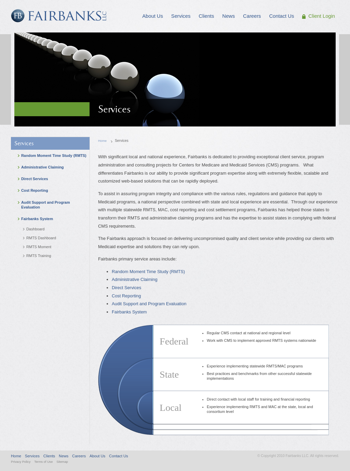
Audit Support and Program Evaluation (149, 303)
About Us (97, 456)
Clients (49, 456)
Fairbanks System (129, 311)
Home (102, 141)
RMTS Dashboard (41, 238)
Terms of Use (43, 461)
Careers (79, 456)
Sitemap (62, 461)
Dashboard (35, 229)
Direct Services (126, 287)
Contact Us (118, 456)
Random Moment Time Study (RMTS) (148, 271)
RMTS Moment (38, 247)
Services (24, 143)
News (63, 456)
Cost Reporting (126, 295)
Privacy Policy (20, 461)
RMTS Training (38, 256)
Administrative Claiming (135, 279)
